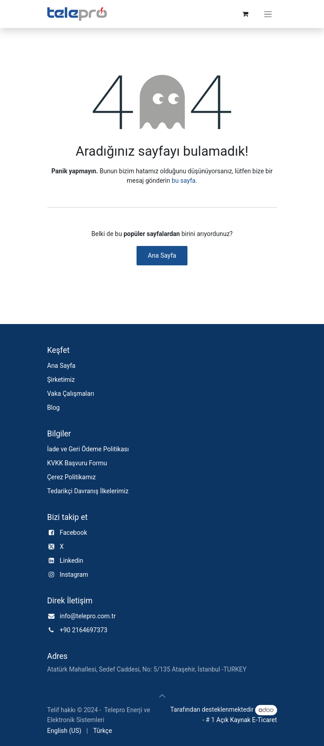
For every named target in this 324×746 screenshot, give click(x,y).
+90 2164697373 (84, 630)
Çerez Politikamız (71, 477)
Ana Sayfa (162, 255)
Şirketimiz (61, 379)
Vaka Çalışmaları (70, 393)
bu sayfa (184, 180)
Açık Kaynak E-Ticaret (246, 719)
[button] (162, 696)
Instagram (74, 574)
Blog (53, 407)
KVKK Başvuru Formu (77, 463)
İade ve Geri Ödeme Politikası (88, 449)
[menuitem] (64, 731)
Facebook (73, 532)
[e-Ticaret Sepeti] (245, 14)
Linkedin (71, 560)
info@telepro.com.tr (88, 616)
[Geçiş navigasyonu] (268, 14)
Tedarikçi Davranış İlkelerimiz (88, 491)
